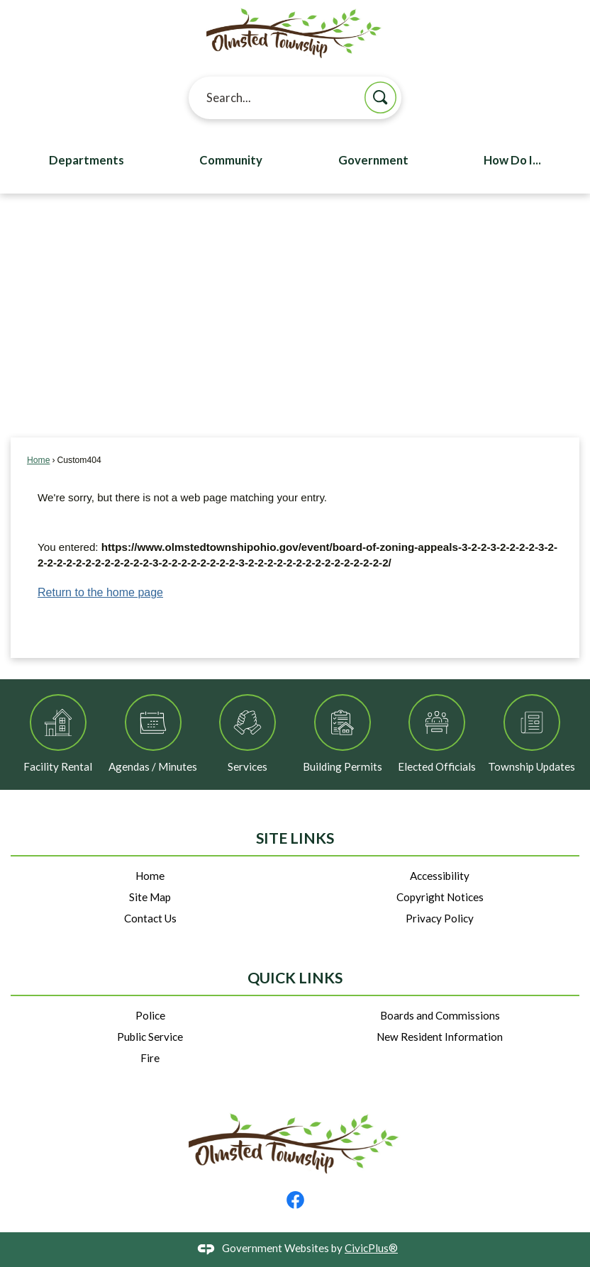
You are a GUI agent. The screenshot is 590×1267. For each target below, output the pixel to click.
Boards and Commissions (440, 1015)
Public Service (150, 1036)
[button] (380, 97)
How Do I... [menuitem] (512, 160)
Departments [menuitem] (86, 160)
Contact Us (150, 918)
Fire (150, 1057)
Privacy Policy (440, 918)
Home (38, 460)
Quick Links (295, 978)
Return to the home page (100, 592)
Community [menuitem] (230, 160)
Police (150, 1015)
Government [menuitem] (373, 160)
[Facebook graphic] (295, 1200)
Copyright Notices (440, 897)
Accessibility (439, 875)
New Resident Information (440, 1036)
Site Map (150, 897)
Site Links (295, 838)
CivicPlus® (371, 1247)
